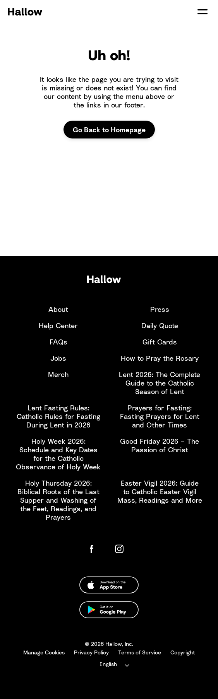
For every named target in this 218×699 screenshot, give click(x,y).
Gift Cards (159, 341)
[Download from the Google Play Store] (109, 609)
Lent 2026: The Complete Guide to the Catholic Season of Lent (159, 383)
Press (159, 309)
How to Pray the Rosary (160, 358)
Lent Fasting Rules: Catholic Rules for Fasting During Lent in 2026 (58, 416)
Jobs (58, 358)
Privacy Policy (91, 652)
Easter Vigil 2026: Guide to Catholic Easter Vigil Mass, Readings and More (159, 491)
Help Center (58, 325)
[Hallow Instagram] (121, 549)
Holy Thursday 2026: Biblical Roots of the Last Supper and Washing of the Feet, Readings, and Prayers (58, 500)
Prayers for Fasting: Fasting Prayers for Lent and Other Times (159, 416)
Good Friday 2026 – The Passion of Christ (159, 445)
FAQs (58, 341)
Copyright (182, 652)
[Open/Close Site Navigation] (202, 11)
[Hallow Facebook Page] (97, 549)
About (58, 309)
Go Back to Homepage (109, 129)
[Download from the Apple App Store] (109, 584)
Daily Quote (159, 325)
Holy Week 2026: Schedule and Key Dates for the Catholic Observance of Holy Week (58, 454)
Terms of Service (139, 652)
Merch (58, 374)
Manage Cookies (44, 652)
